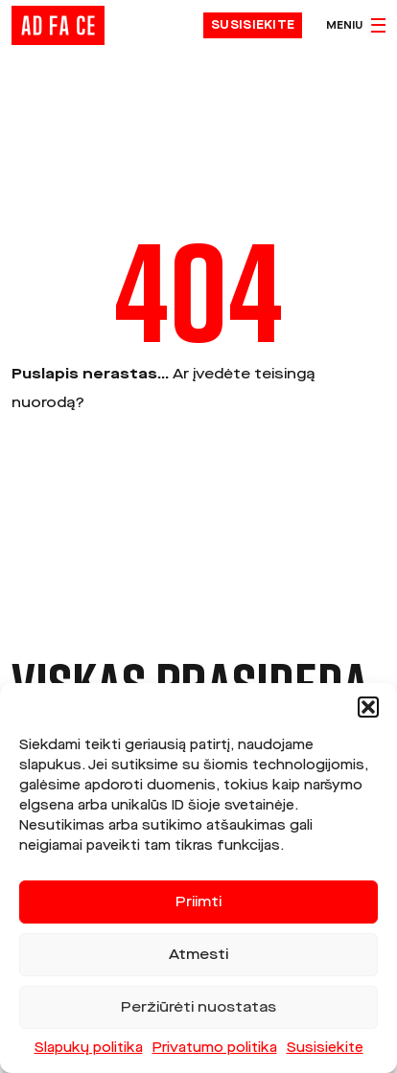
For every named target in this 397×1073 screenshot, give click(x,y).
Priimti (198, 902)
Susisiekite (325, 1048)
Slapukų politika (89, 1048)
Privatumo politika (214, 1048)
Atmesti (198, 955)
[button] (368, 707)
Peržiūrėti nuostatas (198, 1007)
